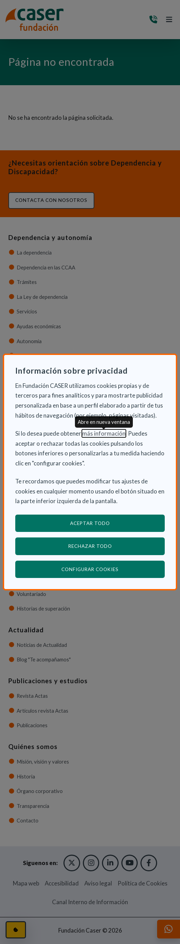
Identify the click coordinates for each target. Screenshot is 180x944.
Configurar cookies (113, 569)
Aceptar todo (90, 523)
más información (104, 433)
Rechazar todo (90, 546)
